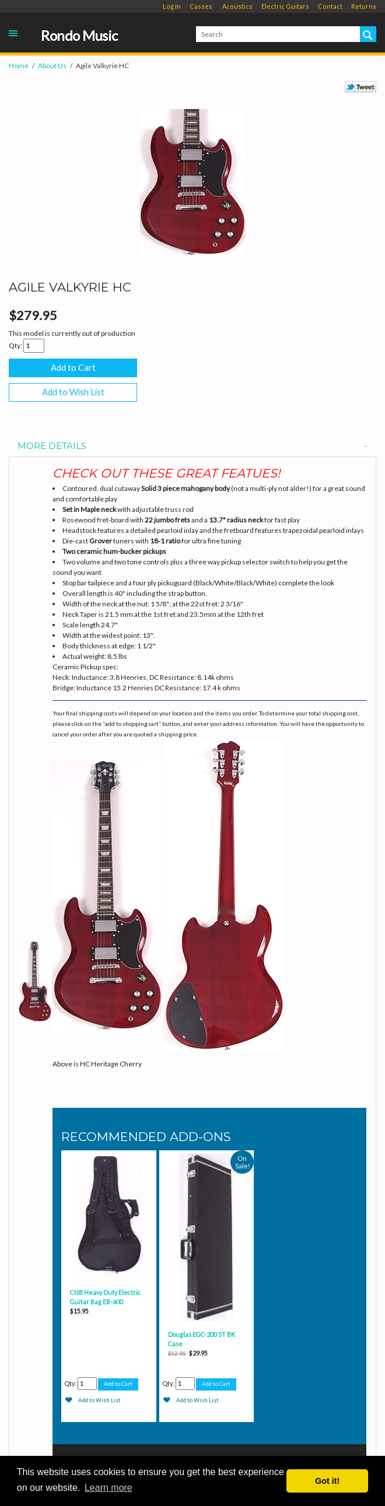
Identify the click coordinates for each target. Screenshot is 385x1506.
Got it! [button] (327, 1481)
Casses (201, 6)
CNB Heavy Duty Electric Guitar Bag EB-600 (105, 1297)
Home (19, 65)
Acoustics (237, 6)
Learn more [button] (108, 1488)
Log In (172, 6)
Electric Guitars (285, 6)
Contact (330, 6)
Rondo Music (79, 36)
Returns (363, 6)
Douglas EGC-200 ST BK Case (201, 1339)
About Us (52, 65)
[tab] (192, 446)
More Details (193, 446)
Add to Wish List (73, 392)
